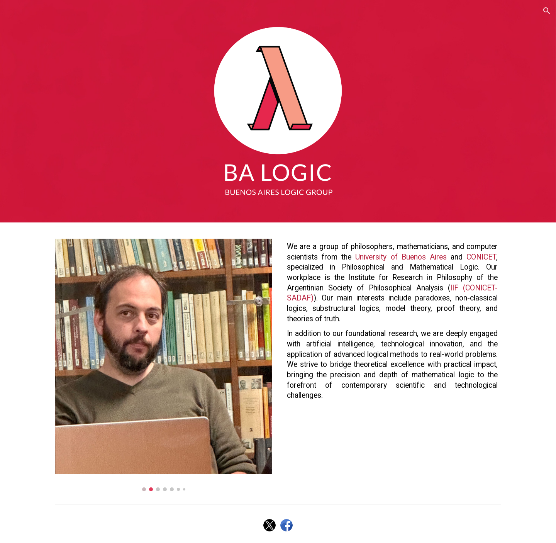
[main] (392, 321)
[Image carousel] (163, 365)
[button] (546, 11)
